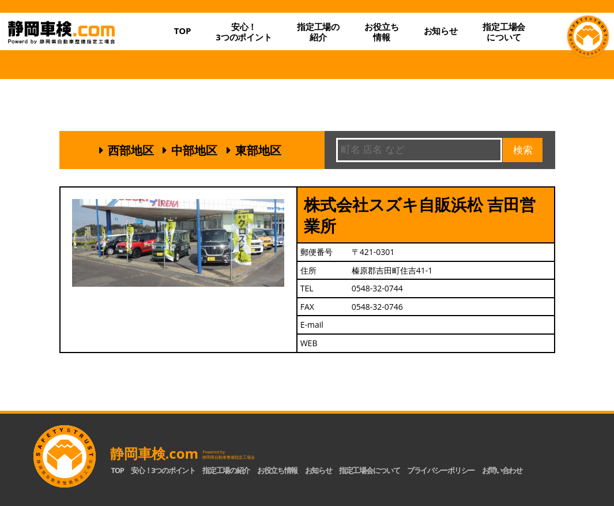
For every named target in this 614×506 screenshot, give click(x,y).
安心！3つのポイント (244, 32)
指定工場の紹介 (226, 470)
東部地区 (258, 150)
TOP (182, 30)
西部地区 (131, 150)
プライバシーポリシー (440, 470)
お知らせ (441, 30)
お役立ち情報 (381, 32)
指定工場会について (504, 32)
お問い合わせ (502, 470)
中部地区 (194, 150)
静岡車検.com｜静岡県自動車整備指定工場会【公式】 (83, 42)
